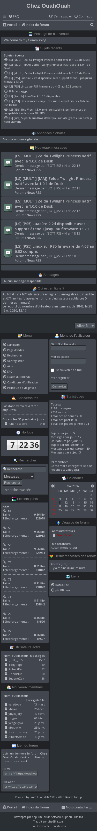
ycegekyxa (16, 723)
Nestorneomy (18, 732)
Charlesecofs (18, 424)
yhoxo (13, 709)
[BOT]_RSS (54, 165)
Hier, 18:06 (72, 256)
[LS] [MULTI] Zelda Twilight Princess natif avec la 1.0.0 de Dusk (53, 158)
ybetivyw (15, 727)
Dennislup (16, 674)
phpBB (36, 817)
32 (43, 669)
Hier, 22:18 (72, 165)
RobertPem (17, 669)
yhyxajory (15, 714)
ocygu (13, 718)
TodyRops (15, 664)
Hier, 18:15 (72, 233)
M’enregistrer (60, 378)
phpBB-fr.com (56, 821)
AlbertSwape (17, 737)
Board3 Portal (38, 797)
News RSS (34, 170)
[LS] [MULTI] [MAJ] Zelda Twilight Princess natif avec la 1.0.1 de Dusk (53, 181)
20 (43, 674)
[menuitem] (14, 16)
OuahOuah (64, 535)
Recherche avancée (17, 490)
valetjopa (15, 704)
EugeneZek (16, 678)
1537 (42, 660)
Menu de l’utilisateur (72, 336)
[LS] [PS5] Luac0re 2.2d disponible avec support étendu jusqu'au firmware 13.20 (51, 226)
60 (43, 664)
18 (43, 678)
